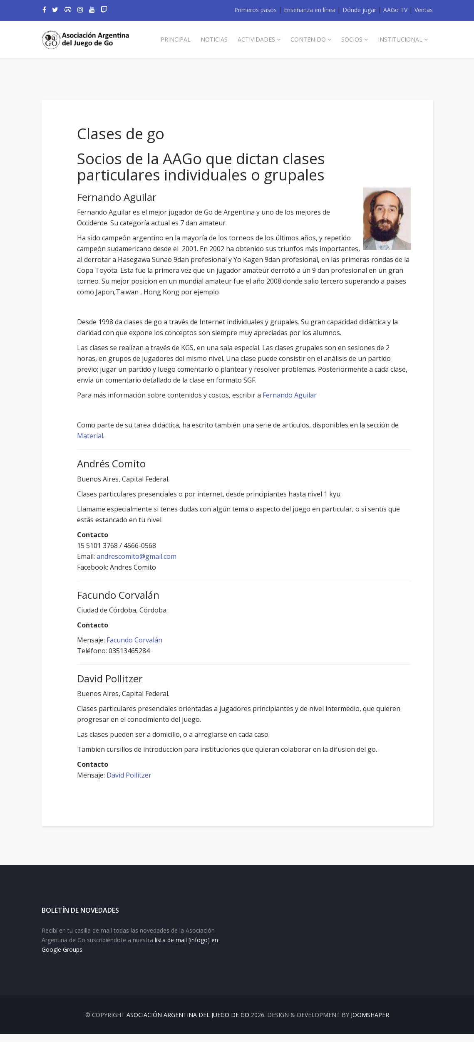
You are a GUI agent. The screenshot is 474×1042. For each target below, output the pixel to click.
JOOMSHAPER (370, 1023)
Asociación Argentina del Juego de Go (188, 1023)
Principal (176, 39)
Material (107, 435)
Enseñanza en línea (309, 10)
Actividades (256, 39)
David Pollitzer (136, 775)
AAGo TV (395, 10)
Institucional (400, 39)
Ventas (423, 10)
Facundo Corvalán (142, 639)
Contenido (308, 39)
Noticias (214, 39)
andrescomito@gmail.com (144, 556)
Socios (351, 39)
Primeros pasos (255, 10)
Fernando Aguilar (297, 395)
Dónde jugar (359, 10)
